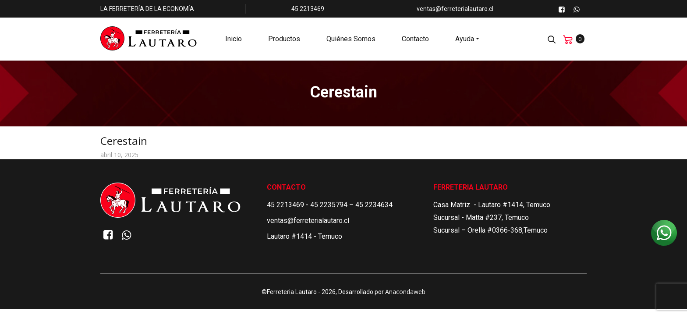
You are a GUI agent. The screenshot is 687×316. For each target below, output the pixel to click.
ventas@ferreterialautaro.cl (308, 220)
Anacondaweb (405, 291)
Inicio (233, 40)
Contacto (415, 40)
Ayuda (464, 40)
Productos (284, 40)
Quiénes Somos (350, 40)
